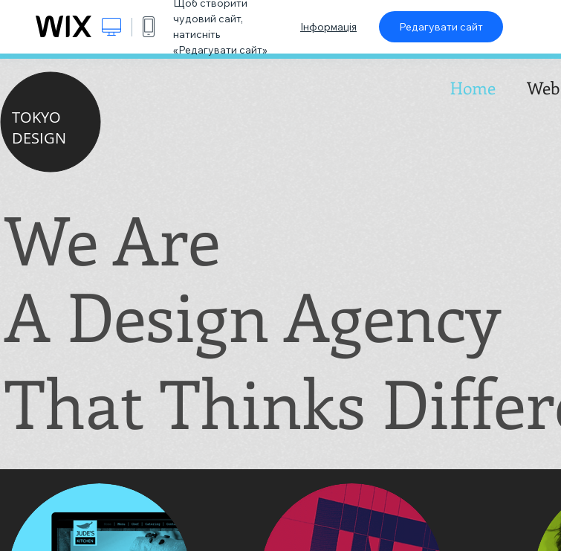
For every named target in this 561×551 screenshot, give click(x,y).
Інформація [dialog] (328, 26)
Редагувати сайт (441, 26)
